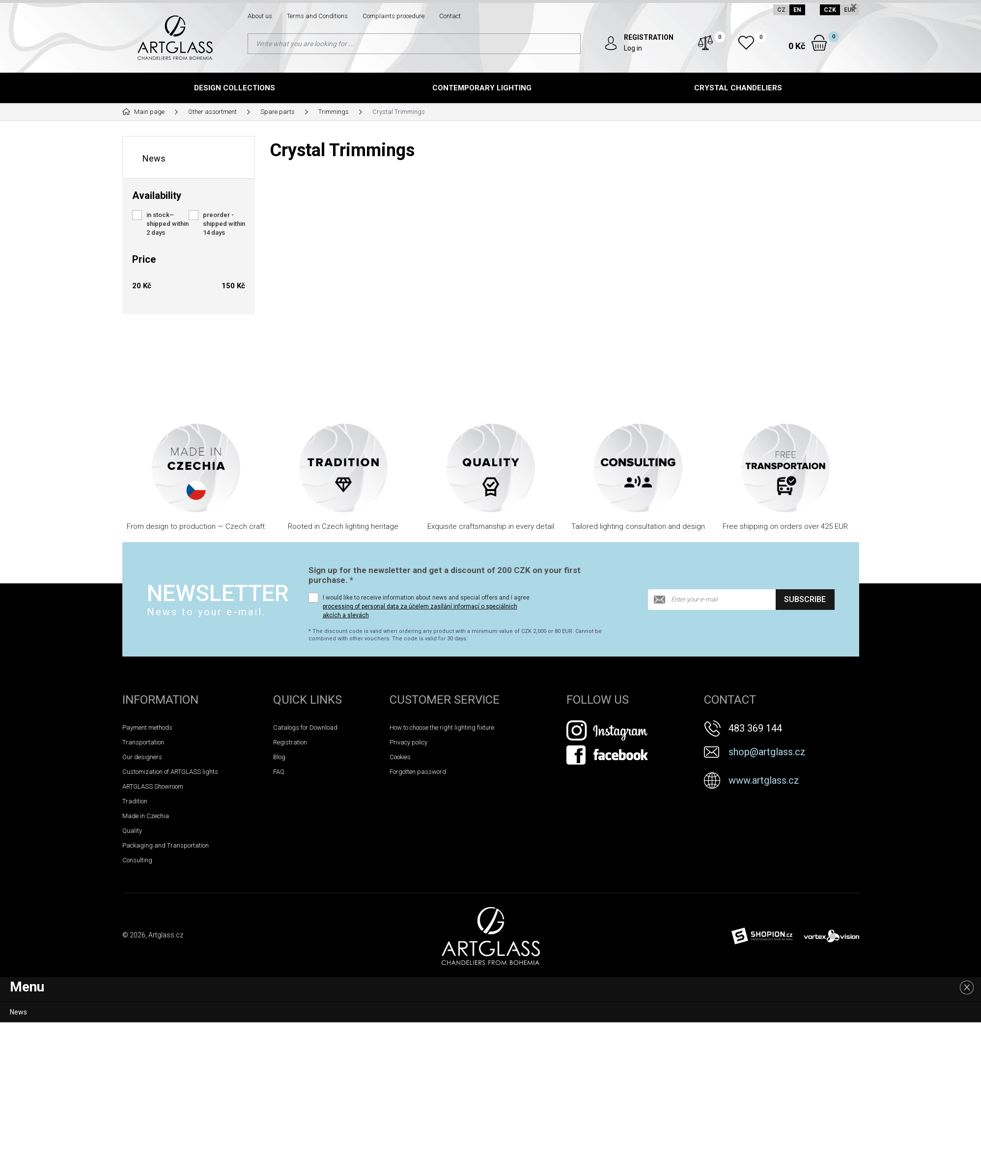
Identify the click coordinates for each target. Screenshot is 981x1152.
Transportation (143, 742)
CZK (830, 9)
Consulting (137, 860)
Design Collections (234, 87)
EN (797, 9)
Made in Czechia (145, 816)
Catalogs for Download (305, 727)
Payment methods (147, 727)
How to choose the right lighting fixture (442, 727)
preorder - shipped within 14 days (224, 223)
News (154, 158)
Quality (132, 830)
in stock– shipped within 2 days (167, 223)
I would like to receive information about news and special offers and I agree (426, 606)
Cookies (400, 757)
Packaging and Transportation (165, 845)
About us (260, 16)
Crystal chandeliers (738, 87)
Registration (290, 742)
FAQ (278, 771)
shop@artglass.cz (767, 752)
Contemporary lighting (482, 87)
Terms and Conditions (317, 16)
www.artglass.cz (764, 780)
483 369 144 (755, 728)
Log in (633, 48)
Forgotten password (418, 771)
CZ (781, 9)
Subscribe (805, 599)
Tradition (134, 801)
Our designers (142, 757)
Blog (279, 757)
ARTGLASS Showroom (152, 786)
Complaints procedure (393, 16)
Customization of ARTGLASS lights (170, 771)
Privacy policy (408, 742)
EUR (849, 9)
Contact (450, 16)
